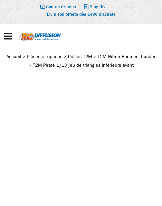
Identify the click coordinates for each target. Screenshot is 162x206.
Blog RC (94, 7)
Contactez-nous (58, 7)
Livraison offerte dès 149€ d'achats (81, 14)
